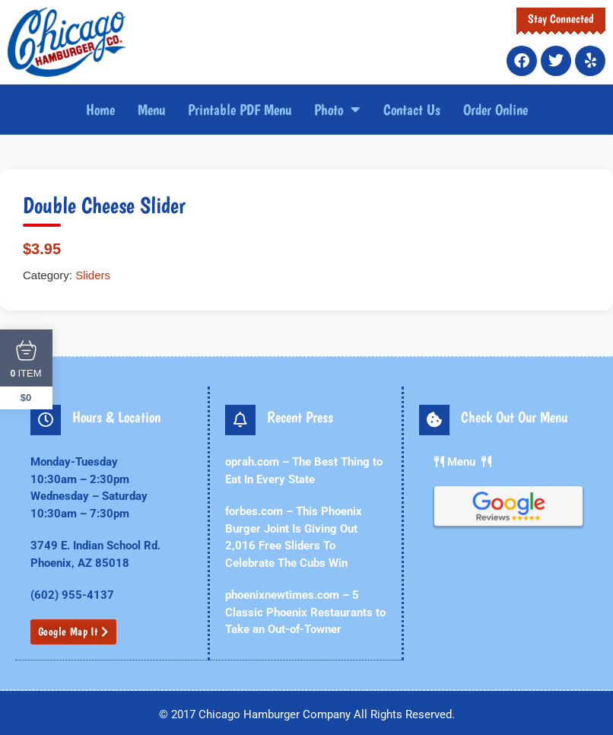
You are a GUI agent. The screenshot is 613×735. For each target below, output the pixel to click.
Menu (151, 109)
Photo (337, 109)
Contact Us (411, 109)
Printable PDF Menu (239, 109)
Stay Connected (561, 18)
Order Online (495, 109)
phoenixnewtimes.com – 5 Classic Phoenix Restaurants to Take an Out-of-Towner (299, 612)
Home (100, 109)
